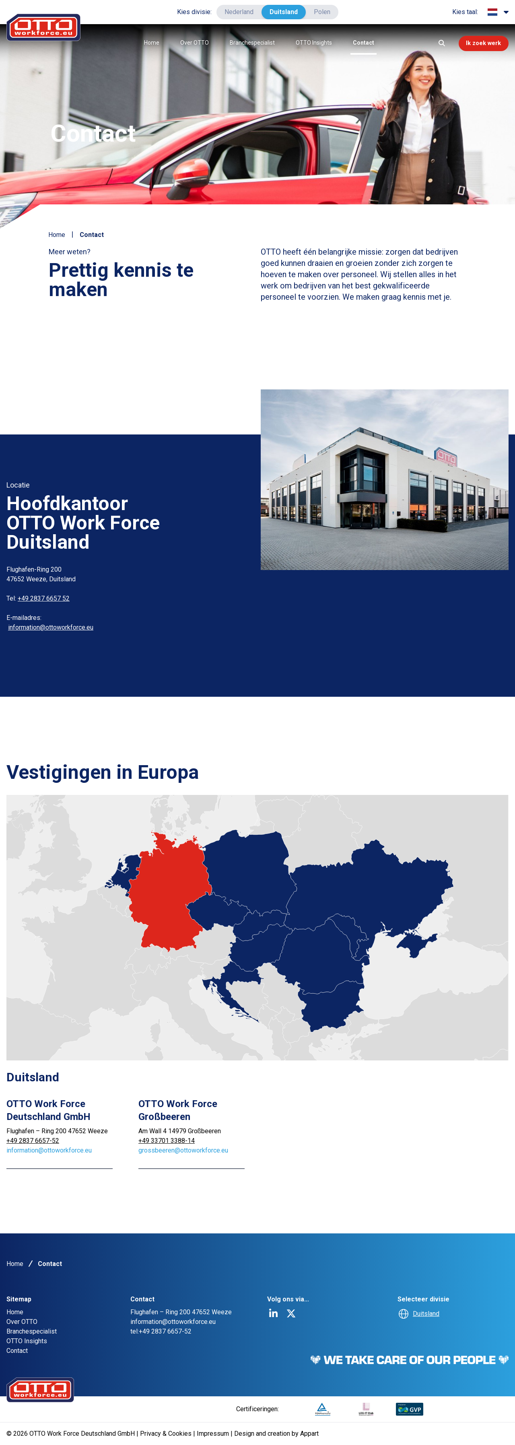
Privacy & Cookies (166, 1433)
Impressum (214, 1433)
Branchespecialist (247, 42)
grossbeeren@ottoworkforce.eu (183, 1150)
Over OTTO (189, 42)
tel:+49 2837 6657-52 (161, 1331)
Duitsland (284, 12)
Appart (309, 1433)
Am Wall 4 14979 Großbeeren (179, 1131)
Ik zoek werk (478, 43)
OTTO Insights (308, 42)
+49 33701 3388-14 (166, 1140)
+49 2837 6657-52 (32, 1140)
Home (146, 42)
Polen (322, 12)
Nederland (239, 12)
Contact (358, 42)
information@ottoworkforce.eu (50, 627)
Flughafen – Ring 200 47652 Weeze (57, 1131)
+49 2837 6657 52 (44, 598)
